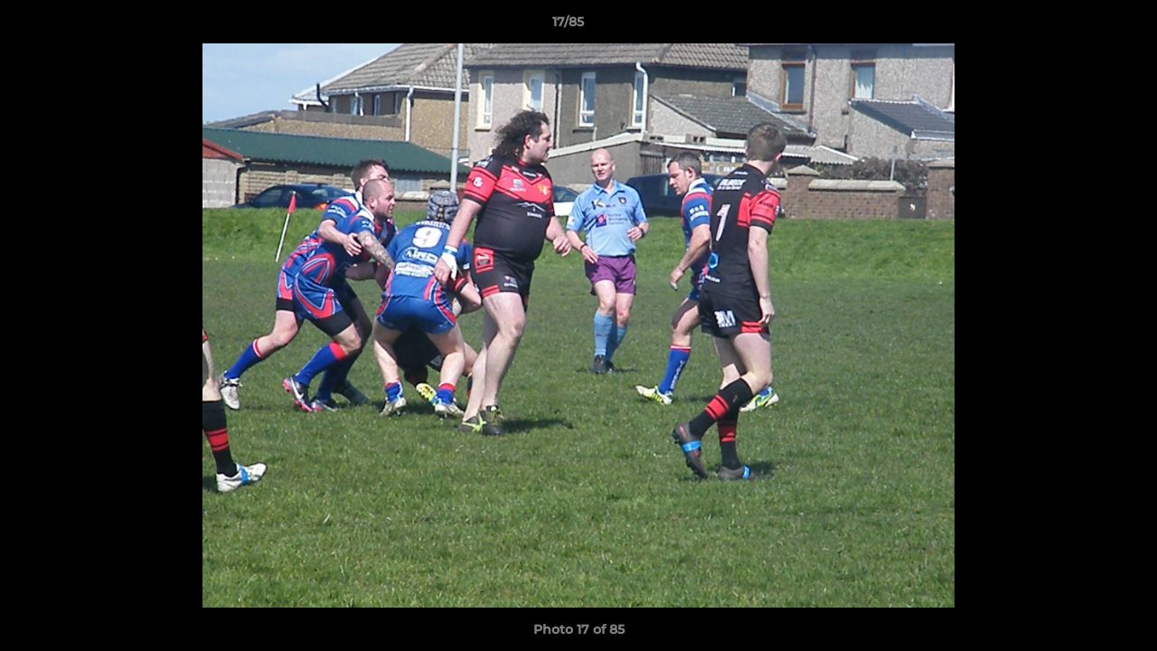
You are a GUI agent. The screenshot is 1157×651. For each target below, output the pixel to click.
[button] (1081, 26)
